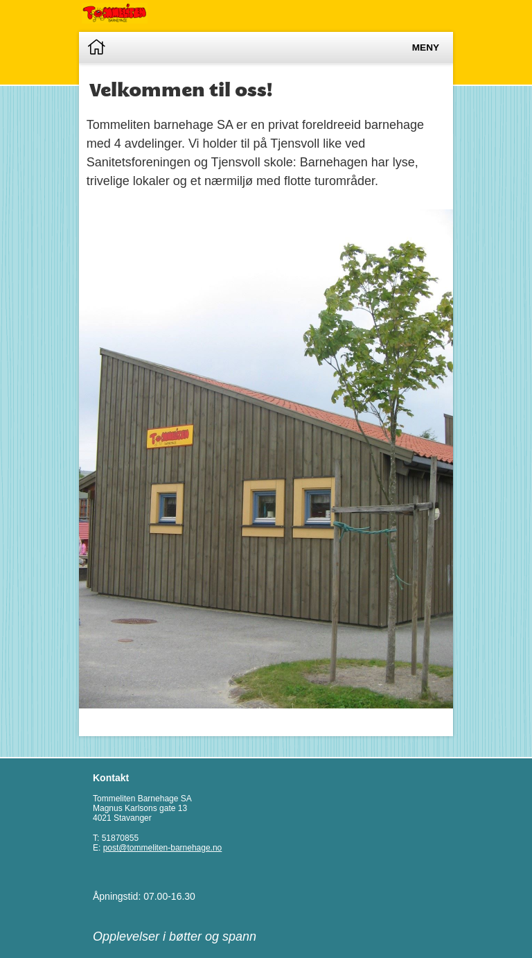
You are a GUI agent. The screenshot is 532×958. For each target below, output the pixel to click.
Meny (425, 47)
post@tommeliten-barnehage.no (162, 848)
